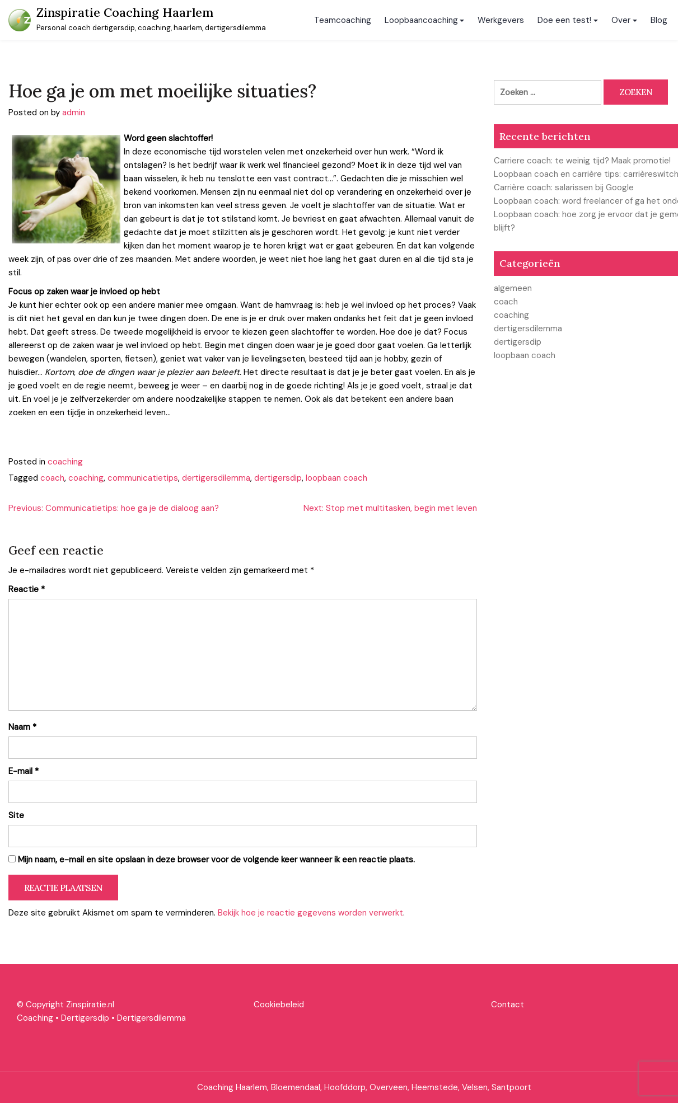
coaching (65, 461)
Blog (659, 20)
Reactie (26, 589)
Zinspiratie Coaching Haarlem (124, 12)
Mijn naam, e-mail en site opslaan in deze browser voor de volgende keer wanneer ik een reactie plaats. (216, 859)
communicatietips (142, 478)
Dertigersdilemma (151, 1018)
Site (16, 815)
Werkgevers (501, 20)
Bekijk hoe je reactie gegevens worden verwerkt (310, 912)
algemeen (513, 288)
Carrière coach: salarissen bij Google (564, 187)
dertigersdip (278, 478)
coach (52, 478)
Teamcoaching (342, 20)
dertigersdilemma (216, 478)
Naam (22, 727)
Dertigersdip (85, 1018)
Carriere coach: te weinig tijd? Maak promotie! (582, 160)
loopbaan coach (336, 478)
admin (73, 112)
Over (620, 20)
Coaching (35, 1018)
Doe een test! (564, 20)
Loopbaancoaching (421, 20)
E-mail (23, 771)
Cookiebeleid (279, 1004)
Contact (507, 1004)
